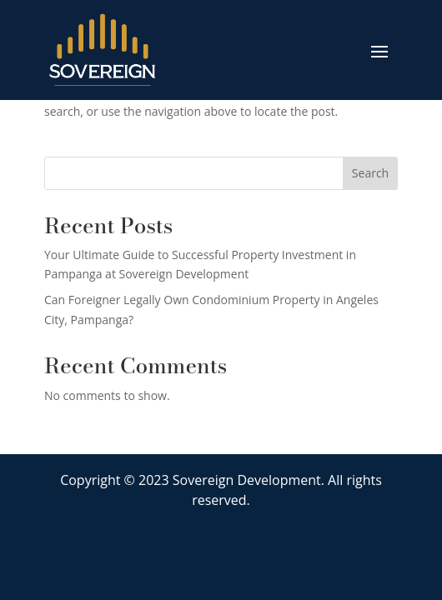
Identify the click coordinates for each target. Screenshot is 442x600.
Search (370, 173)
